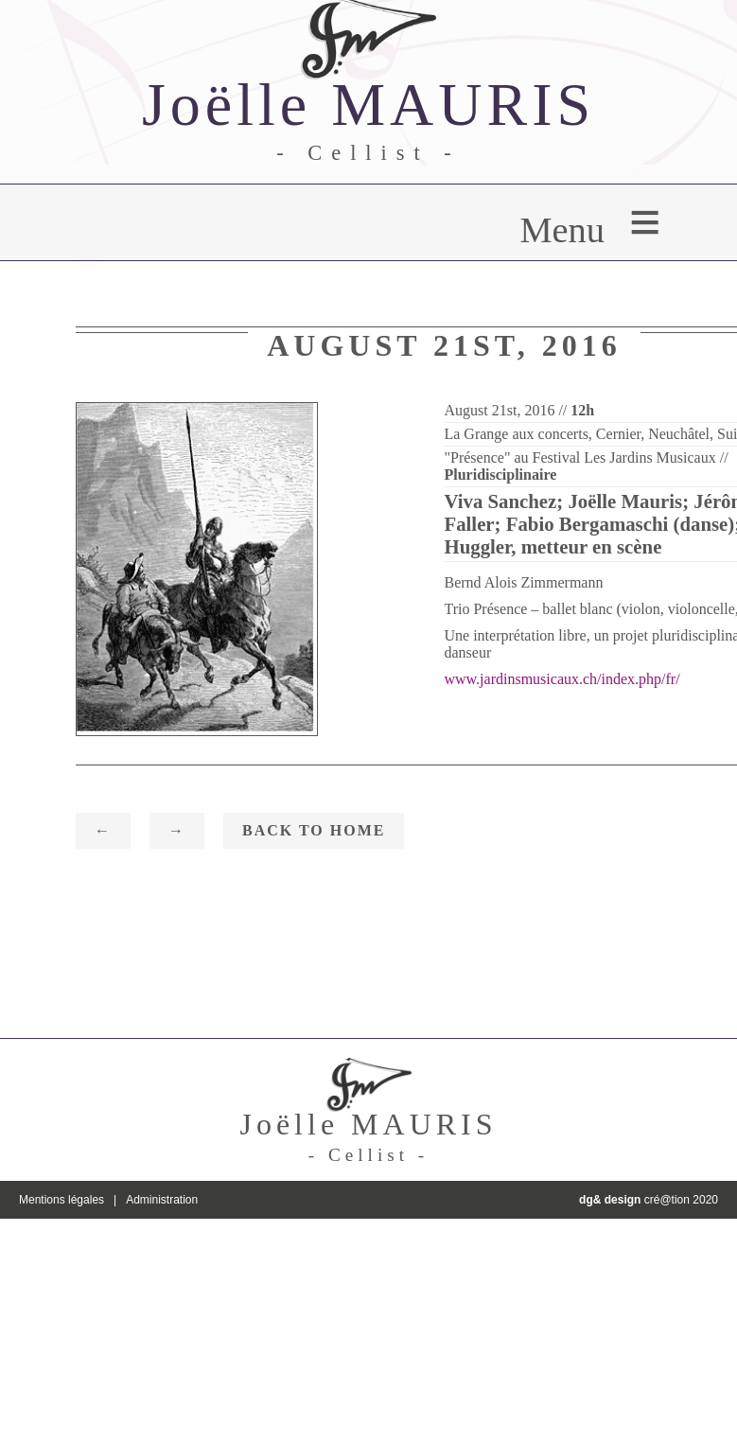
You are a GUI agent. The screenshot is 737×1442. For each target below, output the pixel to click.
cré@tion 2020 (648, 1199)
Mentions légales (61, 1199)
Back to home (313, 830)
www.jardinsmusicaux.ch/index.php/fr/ (561, 679)
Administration (162, 1199)
